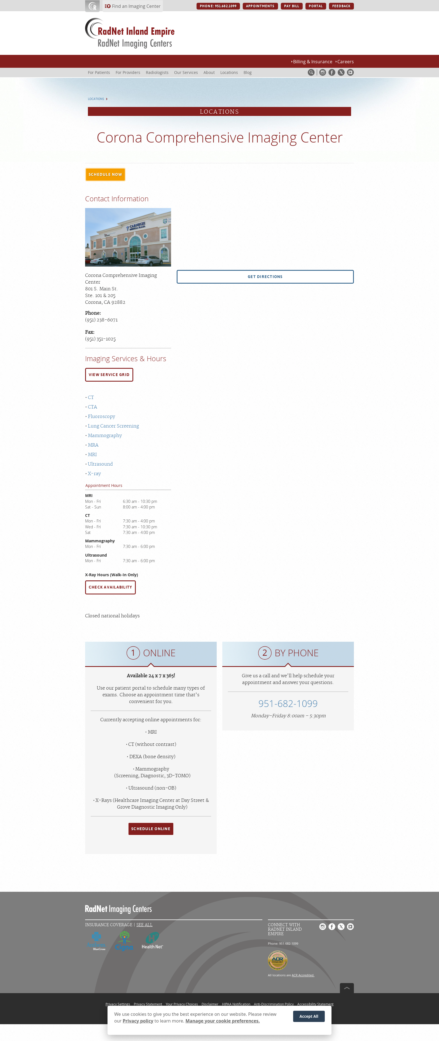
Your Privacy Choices (182, 1004)
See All (144, 925)
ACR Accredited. (303, 975)
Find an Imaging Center (136, 6)
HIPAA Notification (236, 1004)
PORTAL (316, 6)
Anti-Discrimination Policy (274, 1004)
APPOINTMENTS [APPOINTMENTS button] (260, 6)
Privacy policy (138, 1022)
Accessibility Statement (315, 1004)
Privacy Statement (148, 1004)
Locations (96, 99)
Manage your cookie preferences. (223, 1022)
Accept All (309, 1017)
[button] (105, 175)
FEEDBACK (341, 6)
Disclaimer (210, 1004)
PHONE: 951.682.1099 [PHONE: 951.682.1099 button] (218, 6)
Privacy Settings (118, 1004)
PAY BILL (292, 6)
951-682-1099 (288, 703)
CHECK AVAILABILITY (110, 587)
